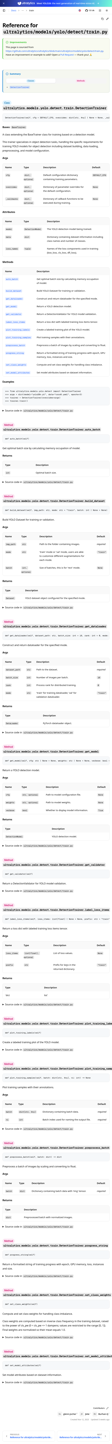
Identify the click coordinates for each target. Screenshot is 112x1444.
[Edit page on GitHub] (107, 19)
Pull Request (67, 54)
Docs (13, 10)
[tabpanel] (56, 87)
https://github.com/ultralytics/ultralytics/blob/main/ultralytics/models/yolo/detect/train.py (54, 50)
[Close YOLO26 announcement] (3, 3)
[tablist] (56, 81)
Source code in (39, 410)
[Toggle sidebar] (4, 10)
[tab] (31, 81)
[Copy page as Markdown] (102, 19)
